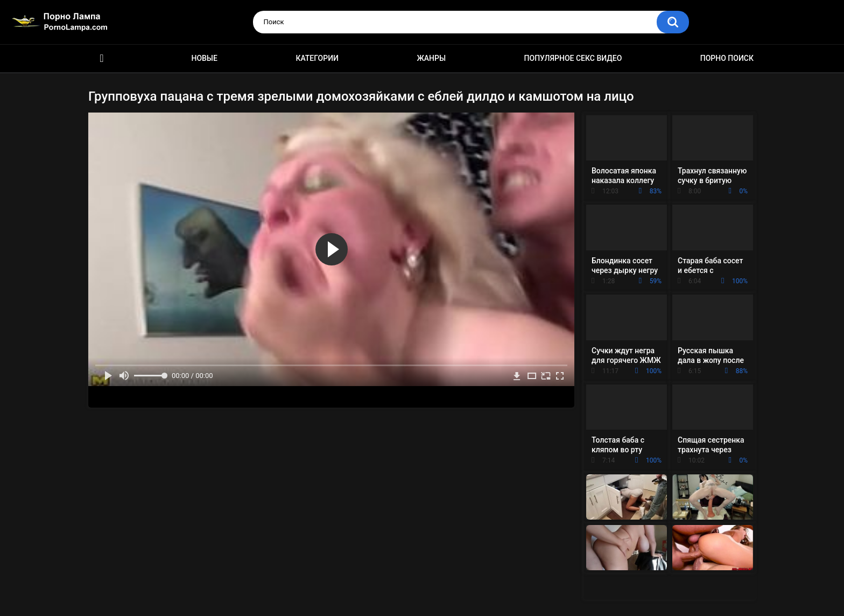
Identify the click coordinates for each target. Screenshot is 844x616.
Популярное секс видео (573, 58)
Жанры (431, 58)
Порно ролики (101, 58)
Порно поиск (727, 58)
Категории (317, 58)
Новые (204, 58)
